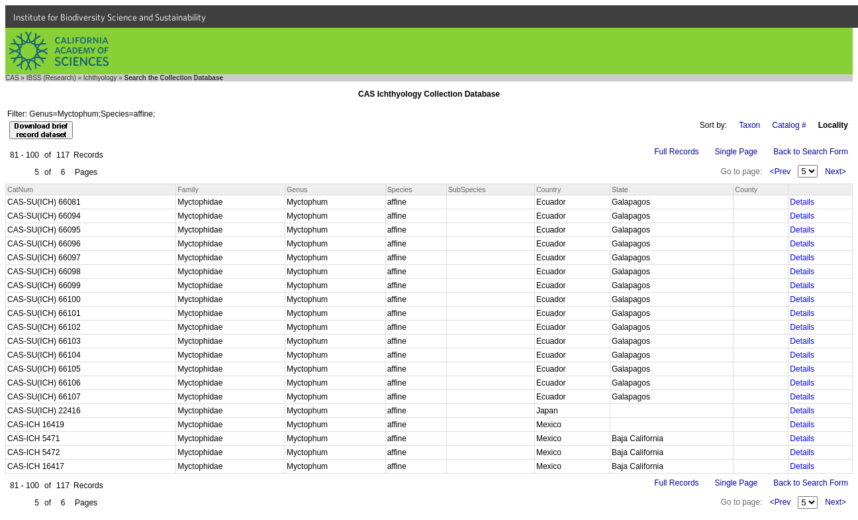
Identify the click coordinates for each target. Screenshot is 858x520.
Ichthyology (100, 77)
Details (802, 202)
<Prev (780, 171)
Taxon (749, 125)
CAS (12, 77)
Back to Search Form (810, 151)
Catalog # (789, 125)
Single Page (736, 151)
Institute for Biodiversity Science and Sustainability (109, 17)
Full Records (676, 151)
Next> (835, 171)
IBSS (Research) (51, 77)
